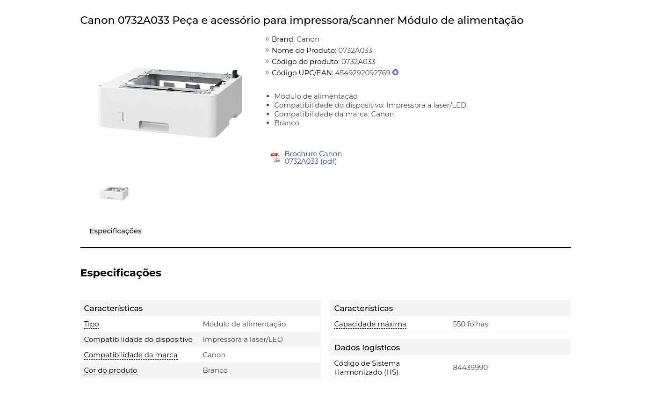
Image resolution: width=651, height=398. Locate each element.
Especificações (116, 230)
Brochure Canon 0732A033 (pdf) (313, 157)
